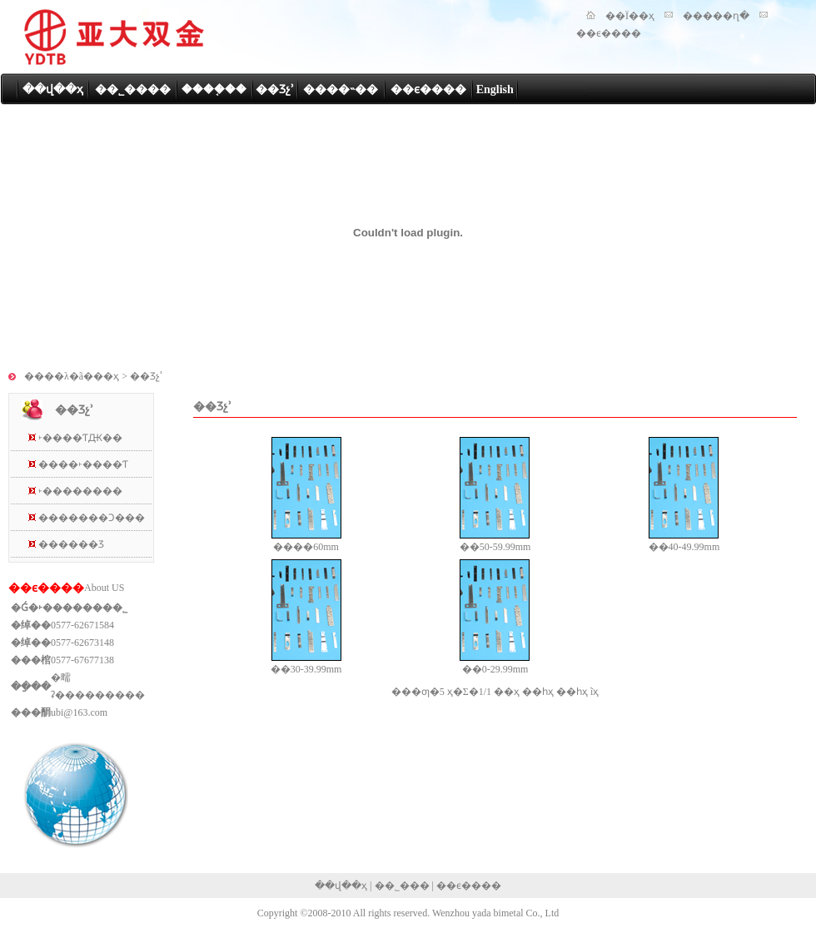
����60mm (306, 547)
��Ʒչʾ (275, 89)
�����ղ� (716, 16)
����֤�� (214, 89)
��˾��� (402, 885)
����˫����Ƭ (83, 464)
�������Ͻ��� (91, 518)
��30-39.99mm (306, 669)
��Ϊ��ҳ (629, 16)
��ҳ (507, 691)
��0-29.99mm (495, 669)
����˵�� (340, 89)
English (495, 89)
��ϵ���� (608, 33)
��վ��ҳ (52, 89)
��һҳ (538, 691)
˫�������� (80, 491)
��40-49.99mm (684, 547)
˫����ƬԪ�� (80, 438)
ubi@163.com (79, 712)
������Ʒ (71, 544)
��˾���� (133, 89)
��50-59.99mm (495, 547)
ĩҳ (594, 691)
